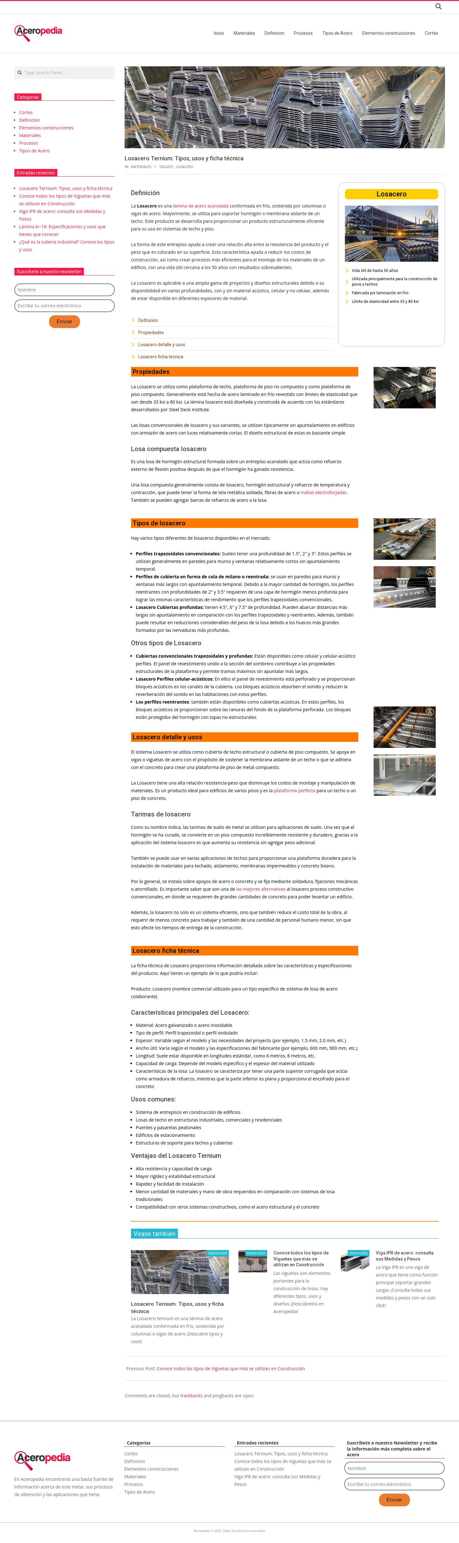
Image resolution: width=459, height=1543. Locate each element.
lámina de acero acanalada (201, 206)
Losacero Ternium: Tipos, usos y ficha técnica (66, 188)
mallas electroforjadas (323, 492)
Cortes (26, 112)
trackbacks (191, 1396)
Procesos (28, 143)
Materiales (141, 166)
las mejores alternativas (261, 889)
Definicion (29, 120)
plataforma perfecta (295, 790)
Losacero (184, 166)
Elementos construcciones (46, 128)
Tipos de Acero (34, 151)
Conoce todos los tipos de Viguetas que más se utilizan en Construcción (301, 1258)
